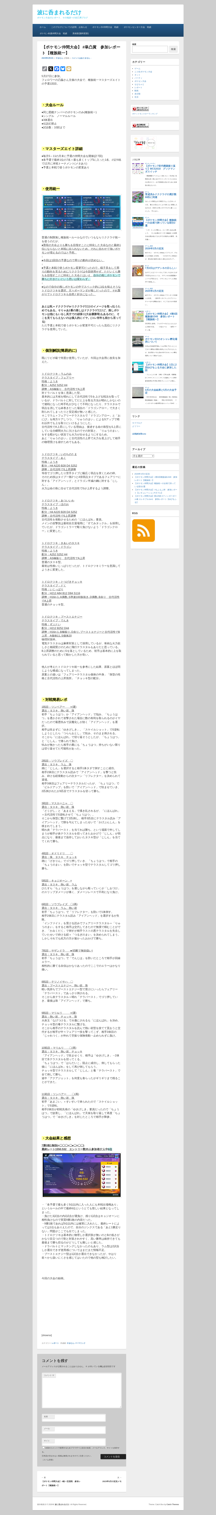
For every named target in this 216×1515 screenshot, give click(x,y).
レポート (55, 1343)
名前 (46, 1416)
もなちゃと (139, 84)
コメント (49, 1375)
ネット (137, 75)
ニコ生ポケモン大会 (143, 72)
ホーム (43, 27)
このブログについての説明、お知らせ (69, 27)
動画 (136, 91)
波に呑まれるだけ (59, 12)
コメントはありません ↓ (81, 58)
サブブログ (137, 423)
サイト (47, 1441)
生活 (136, 97)
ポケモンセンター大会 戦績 (137, 27)
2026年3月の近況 (142, 474)
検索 (134, 44)
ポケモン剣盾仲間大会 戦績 (53, 33)
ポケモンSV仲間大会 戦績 (105, 27)
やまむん (59, 58)
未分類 (137, 94)
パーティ (138, 78)
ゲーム (137, 68)
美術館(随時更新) (80, 33)
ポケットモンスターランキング (145, 114)
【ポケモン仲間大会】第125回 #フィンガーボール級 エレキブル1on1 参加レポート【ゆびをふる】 (155, 499)
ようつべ (136, 426)
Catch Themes (172, 1504)
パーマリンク (80, 1343)
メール (47, 1428)
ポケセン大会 (140, 81)
